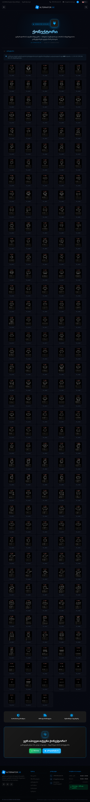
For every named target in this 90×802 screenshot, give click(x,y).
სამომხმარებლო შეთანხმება (11, 2)
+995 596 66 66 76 (55, 2)
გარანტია (34, 785)
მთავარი (33, 776)
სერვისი (33, 791)
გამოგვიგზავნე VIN (52, 751)
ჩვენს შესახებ (26, 2)
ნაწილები (34, 788)
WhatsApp (35, 751)
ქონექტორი (34, 782)
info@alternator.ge (69, 2)
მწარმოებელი (35, 779)
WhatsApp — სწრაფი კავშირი (76, 787)
